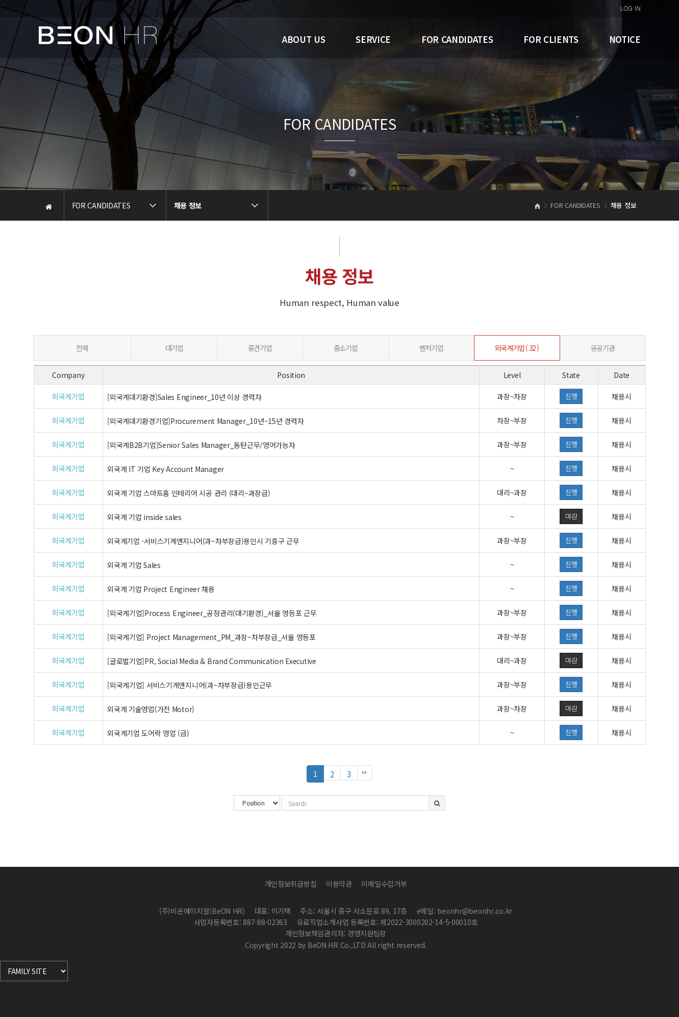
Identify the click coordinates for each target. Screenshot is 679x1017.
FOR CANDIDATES (457, 39)
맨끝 (364, 773)
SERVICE (373, 39)
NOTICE (625, 39)
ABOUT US (303, 39)
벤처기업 (431, 348)
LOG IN (630, 8)
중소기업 (345, 348)
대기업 (174, 348)
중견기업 (259, 348)
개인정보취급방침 (291, 884)
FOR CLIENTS (550, 39)
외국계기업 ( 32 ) (517, 348)
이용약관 (339, 884)
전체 (82, 348)
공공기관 (602, 348)
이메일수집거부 (384, 884)
